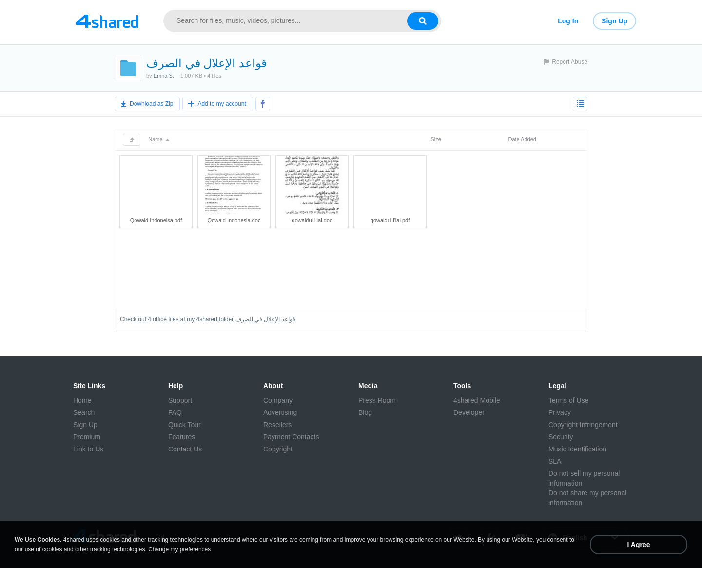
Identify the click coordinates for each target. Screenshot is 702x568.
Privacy (559, 412)
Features (181, 437)
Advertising (280, 412)
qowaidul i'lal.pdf (390, 220)
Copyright (277, 449)
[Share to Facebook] (262, 104)
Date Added (522, 139)
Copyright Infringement (583, 425)
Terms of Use (568, 400)
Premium (86, 437)
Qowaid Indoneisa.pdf (156, 220)
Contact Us (185, 449)
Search (84, 412)
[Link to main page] (107, 21)
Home (82, 400)
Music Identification (577, 449)
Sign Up (614, 21)
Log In (568, 21)
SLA (554, 461)
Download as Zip (151, 103)
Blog (365, 412)
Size (435, 139)
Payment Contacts (291, 437)
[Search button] (422, 21)
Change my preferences (179, 549)
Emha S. (164, 75)
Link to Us (88, 449)
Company (277, 400)
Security (560, 437)
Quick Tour (184, 425)
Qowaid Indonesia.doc (234, 220)
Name (158, 139)
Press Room (377, 400)
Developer (469, 412)
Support (180, 400)
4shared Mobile (476, 400)
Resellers (277, 425)
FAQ (175, 412)
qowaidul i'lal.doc (312, 220)
